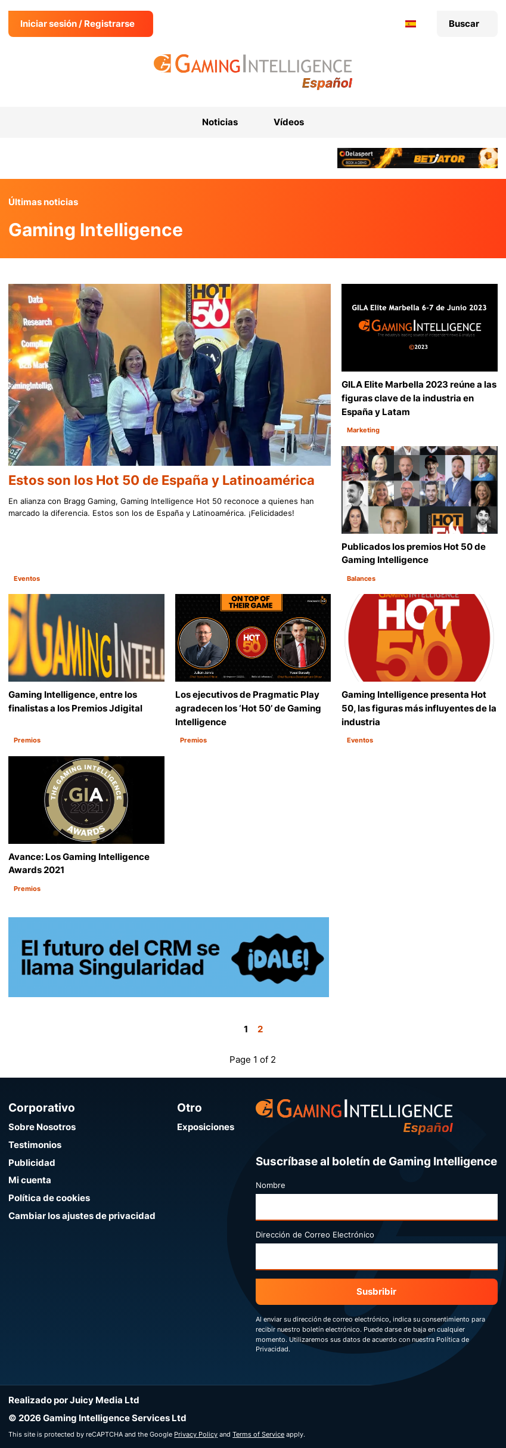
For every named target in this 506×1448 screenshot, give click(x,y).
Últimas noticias (43, 202)
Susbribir (376, 1291)
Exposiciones (205, 1127)
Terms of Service (258, 1434)
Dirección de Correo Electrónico (315, 1234)
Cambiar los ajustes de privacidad (82, 1215)
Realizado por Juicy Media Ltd (73, 1400)
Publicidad (31, 1162)
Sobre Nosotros (42, 1127)
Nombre (270, 1185)
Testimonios (34, 1144)
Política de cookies (49, 1197)
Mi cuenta (29, 1180)
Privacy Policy (196, 1434)
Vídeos (289, 122)
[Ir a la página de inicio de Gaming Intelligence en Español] (253, 72)
